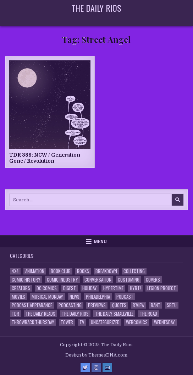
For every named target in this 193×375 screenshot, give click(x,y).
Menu (100, 241)
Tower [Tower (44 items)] (67, 322)
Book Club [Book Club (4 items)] (61, 271)
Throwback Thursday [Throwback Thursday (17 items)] (33, 322)
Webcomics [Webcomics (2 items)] (137, 322)
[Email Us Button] (107, 367)
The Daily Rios (96, 7)
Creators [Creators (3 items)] (21, 288)
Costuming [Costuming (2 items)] (128, 279)
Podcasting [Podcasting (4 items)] (70, 305)
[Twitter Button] (85, 367)
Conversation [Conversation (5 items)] (97, 279)
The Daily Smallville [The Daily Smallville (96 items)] (114, 313)
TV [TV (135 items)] (81, 322)
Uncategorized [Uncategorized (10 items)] (105, 322)
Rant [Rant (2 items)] (155, 305)
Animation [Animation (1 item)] (34, 271)
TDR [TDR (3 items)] (15, 313)
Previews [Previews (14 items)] (97, 305)
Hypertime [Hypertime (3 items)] (113, 288)
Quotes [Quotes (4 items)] (119, 305)
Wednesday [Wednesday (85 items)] (164, 322)
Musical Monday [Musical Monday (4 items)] (47, 296)
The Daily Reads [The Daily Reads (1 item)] (40, 313)
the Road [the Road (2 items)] (148, 313)
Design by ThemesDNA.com (96, 355)
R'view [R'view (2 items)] (138, 305)
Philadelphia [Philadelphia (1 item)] (98, 296)
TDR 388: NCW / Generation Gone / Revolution (44, 158)
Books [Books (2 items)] (83, 271)
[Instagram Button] (96, 367)
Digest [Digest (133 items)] (69, 288)
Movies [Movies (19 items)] (18, 296)
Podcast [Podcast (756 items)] (124, 296)
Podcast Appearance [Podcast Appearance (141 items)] (32, 305)
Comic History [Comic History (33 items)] (26, 279)
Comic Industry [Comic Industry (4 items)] (62, 279)
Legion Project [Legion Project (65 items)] (161, 288)
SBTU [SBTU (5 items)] (172, 305)
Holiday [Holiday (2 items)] (89, 288)
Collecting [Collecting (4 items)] (134, 271)
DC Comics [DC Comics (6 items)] (47, 288)
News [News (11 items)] (74, 296)
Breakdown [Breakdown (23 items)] (106, 271)
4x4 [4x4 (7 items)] (15, 271)
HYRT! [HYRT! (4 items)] (135, 288)
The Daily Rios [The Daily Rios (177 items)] (75, 313)
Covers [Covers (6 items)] (153, 279)
